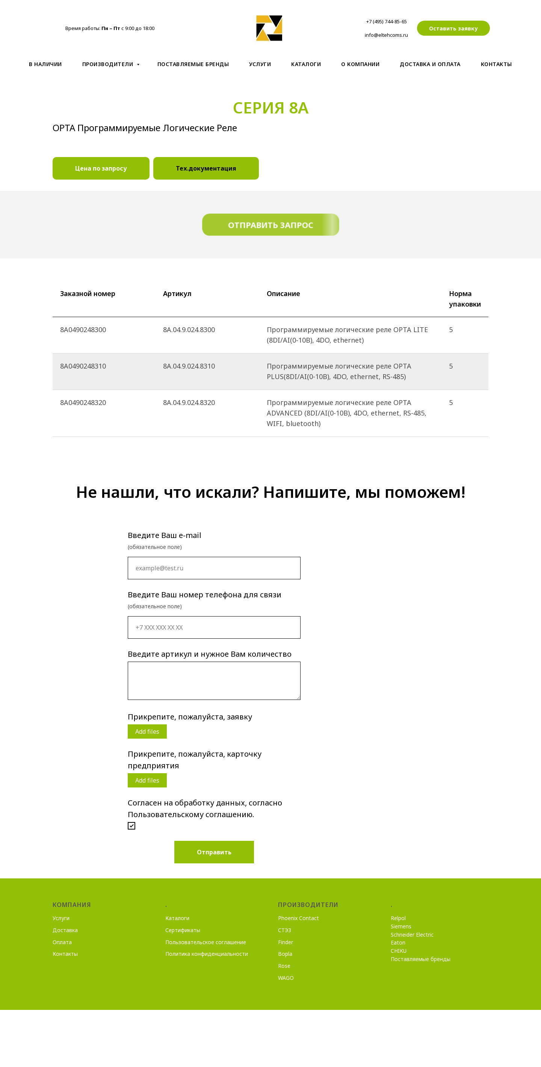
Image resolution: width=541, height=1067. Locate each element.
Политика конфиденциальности (206, 953)
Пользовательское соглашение (205, 942)
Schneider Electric (412, 934)
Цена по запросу (101, 168)
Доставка (65, 930)
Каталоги (177, 918)
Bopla (285, 953)
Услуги (260, 64)
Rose (284, 965)
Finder (285, 942)
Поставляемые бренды (193, 64)
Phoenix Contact (298, 918)
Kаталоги (306, 64)
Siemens (401, 926)
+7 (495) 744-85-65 (386, 21)
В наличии (45, 64)
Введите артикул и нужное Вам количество (210, 654)
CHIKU (399, 950)
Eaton (398, 942)
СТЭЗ (284, 930)
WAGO (286, 977)
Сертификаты (182, 930)
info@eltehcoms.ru (386, 35)
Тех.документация (206, 168)
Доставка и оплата (430, 64)
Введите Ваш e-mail (164, 535)
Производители (108, 64)
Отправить (214, 852)
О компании (360, 64)
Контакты (496, 64)
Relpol (398, 918)
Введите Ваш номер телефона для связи (204, 594)
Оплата (62, 942)
